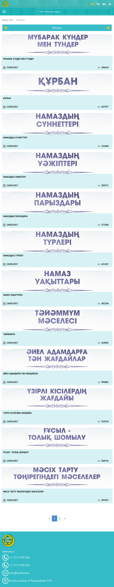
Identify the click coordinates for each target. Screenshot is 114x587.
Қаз (92, 3)
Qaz (104, 3)
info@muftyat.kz (19, 573)
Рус (98, 3)
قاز (109, 3)
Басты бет (7, 19)
